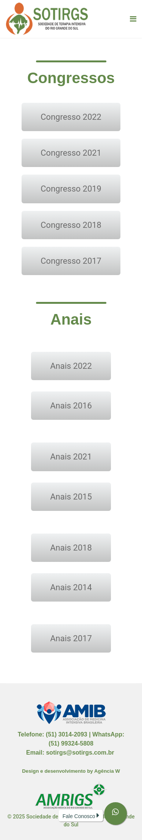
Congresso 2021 (71, 153)
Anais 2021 (71, 456)
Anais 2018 (71, 547)
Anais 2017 (71, 638)
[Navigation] (133, 19)
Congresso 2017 (71, 261)
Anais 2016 (71, 405)
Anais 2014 (71, 587)
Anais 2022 (71, 366)
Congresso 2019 (71, 188)
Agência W (107, 771)
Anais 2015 (71, 496)
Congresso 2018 (71, 225)
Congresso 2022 (71, 117)
